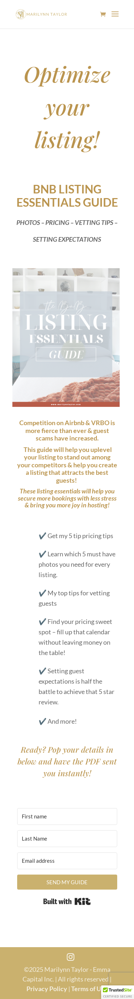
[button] (117, 992)
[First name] (67, 816)
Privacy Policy (46, 989)
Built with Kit (67, 901)
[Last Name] (67, 838)
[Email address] (67, 860)
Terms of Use (89, 989)
